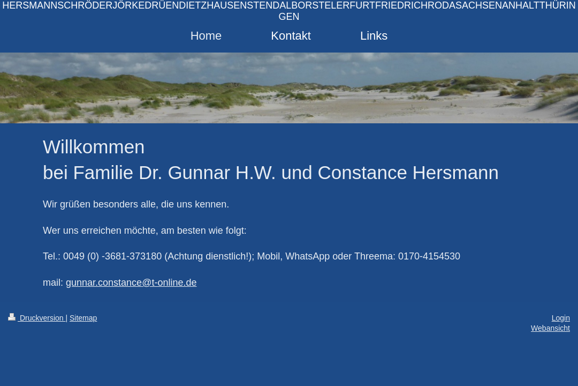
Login (561, 318)
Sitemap (83, 318)
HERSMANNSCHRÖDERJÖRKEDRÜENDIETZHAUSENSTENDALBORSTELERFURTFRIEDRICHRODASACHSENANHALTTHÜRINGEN (288, 11)
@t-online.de (169, 282)
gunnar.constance (104, 282)
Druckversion (36, 318)
